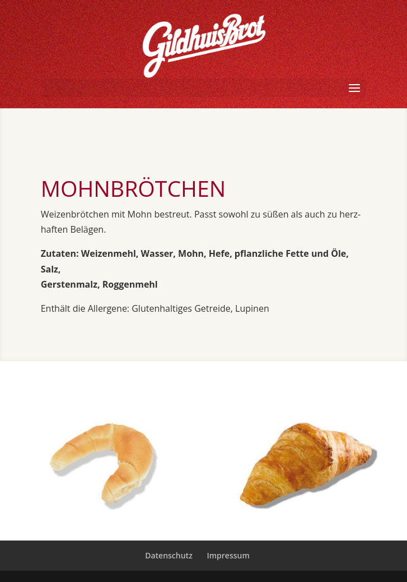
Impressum (228, 555)
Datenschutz (169, 555)
